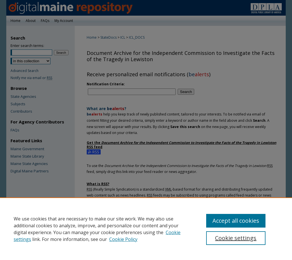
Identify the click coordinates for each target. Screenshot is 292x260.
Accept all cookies (235, 220)
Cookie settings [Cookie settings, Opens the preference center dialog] (235, 238)
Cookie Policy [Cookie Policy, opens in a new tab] (123, 239)
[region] (146, 228)
